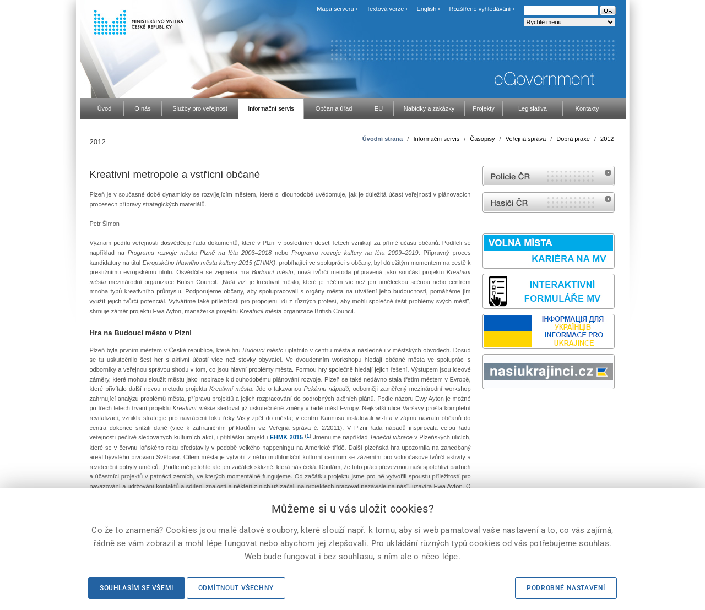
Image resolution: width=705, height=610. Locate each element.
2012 (607, 138)
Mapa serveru (335, 9)
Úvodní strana (382, 138)
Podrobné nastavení (566, 588)
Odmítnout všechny (236, 588)
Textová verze (385, 9)
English (426, 9)
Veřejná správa (526, 138)
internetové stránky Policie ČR (548, 176)
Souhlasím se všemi (136, 588)
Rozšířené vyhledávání (480, 9)
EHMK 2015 (286, 437)
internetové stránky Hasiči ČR (548, 202)
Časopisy (482, 138)
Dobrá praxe (573, 138)
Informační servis (436, 138)
